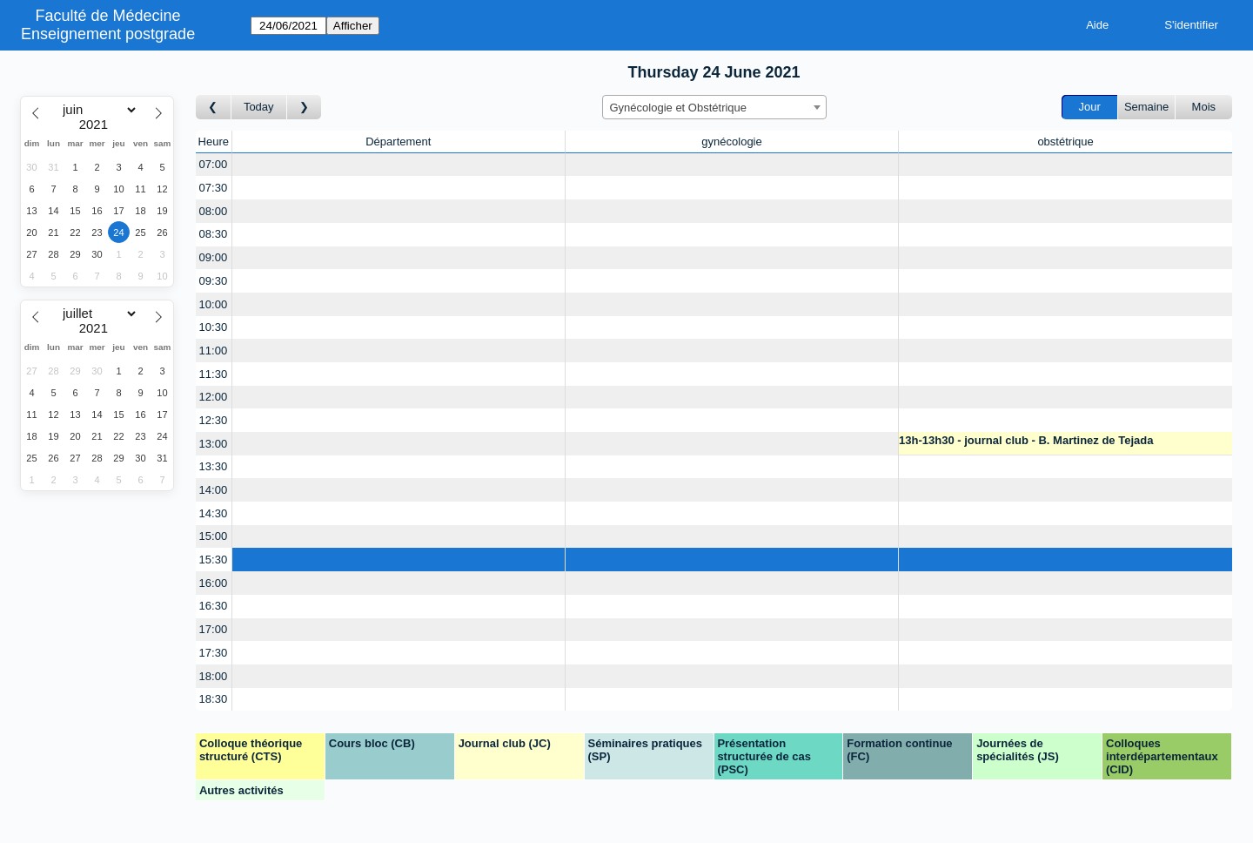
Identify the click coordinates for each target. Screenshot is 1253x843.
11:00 (213, 350)
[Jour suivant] (304, 107)
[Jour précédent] (213, 107)
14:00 (213, 489)
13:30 (213, 466)
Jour (1090, 106)
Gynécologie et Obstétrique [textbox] (678, 107)
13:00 (213, 443)
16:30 (213, 605)
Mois (1204, 106)
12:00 (213, 396)
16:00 (213, 583)
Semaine (1146, 106)
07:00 (213, 164)
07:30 (213, 187)
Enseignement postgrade (108, 34)
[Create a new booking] (398, 165)
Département (398, 141)
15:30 (213, 559)
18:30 (213, 698)
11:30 (213, 374)
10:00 (213, 304)
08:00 (213, 211)
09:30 (213, 280)
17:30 (213, 652)
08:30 (213, 233)
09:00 (213, 257)
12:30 (213, 420)
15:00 (213, 536)
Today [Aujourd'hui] (259, 106)
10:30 (213, 327)
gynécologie (731, 141)
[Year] (97, 125)
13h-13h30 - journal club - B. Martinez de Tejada (1026, 440)
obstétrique (1065, 141)
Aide (1097, 24)
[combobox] (714, 107)
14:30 (213, 513)
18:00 (213, 676)
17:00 (213, 629)
